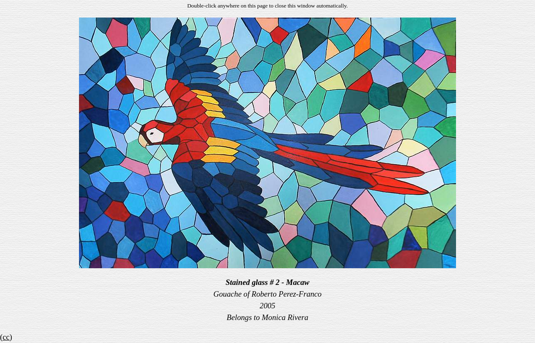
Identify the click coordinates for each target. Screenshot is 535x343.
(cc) (6, 337)
